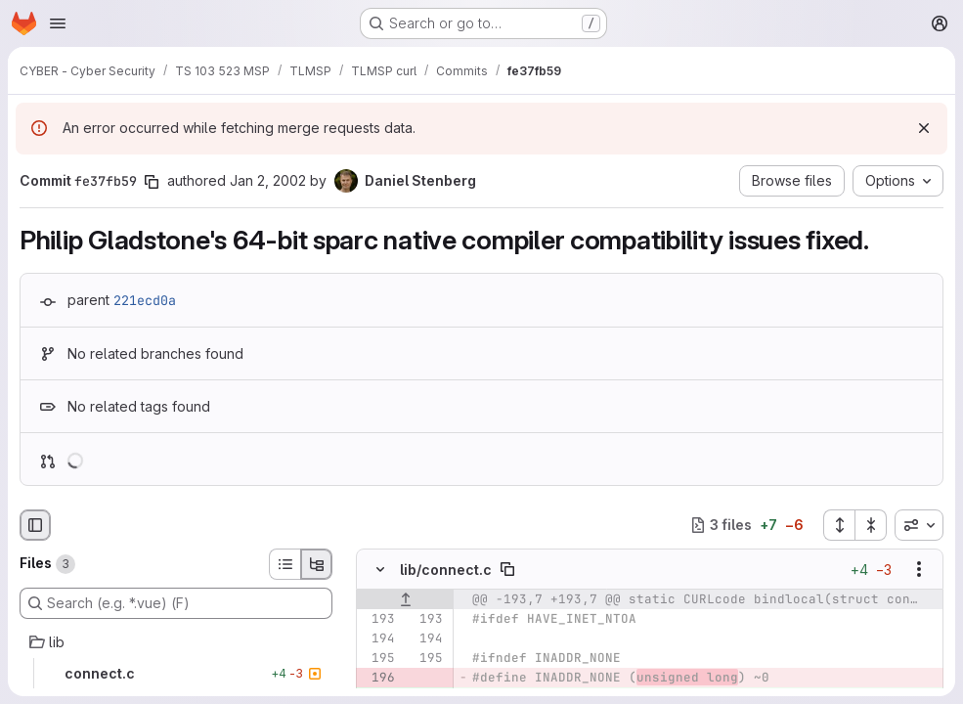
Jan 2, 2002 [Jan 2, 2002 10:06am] (268, 180)
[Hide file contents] (380, 569)
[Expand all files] (838, 525)
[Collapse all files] (871, 525)
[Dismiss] (924, 128)
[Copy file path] (507, 569)
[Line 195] (378, 658)
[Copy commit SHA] (151, 182)
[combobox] (919, 525)
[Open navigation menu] (57, 23)
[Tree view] (316, 564)
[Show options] (919, 569)
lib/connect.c (446, 568)
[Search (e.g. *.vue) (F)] (176, 603)
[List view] (284, 564)
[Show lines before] (405, 599)
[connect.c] (176, 673)
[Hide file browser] (35, 525)
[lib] (176, 642)
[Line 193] (378, 619)
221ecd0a (144, 300)
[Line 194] (378, 638)
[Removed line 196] (378, 677)
